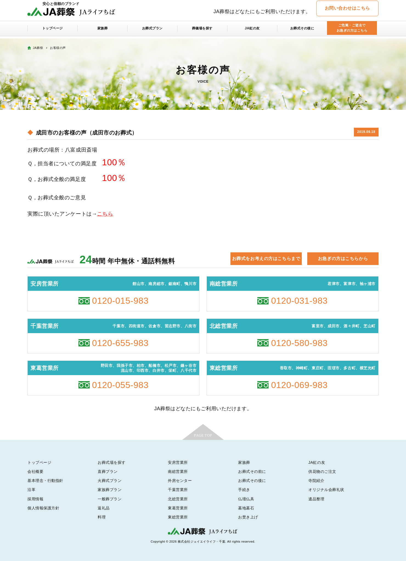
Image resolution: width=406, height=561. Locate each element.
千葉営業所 (178, 489)
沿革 (31, 489)
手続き (244, 489)
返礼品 (104, 508)
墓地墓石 (246, 508)
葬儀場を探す (202, 31)
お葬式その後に (302, 31)
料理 (102, 517)
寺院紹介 (316, 480)
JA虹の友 (252, 31)
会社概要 (35, 471)
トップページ (52, 31)
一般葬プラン (110, 499)
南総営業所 (178, 471)
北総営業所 (178, 499)
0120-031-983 (299, 301)
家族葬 (103, 31)
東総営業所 (178, 517)
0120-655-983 (120, 343)
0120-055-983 (120, 385)
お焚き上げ (248, 517)
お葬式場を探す (112, 462)
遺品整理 (316, 499)
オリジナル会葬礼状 (326, 489)
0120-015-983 (120, 301)
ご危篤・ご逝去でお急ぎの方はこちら (352, 31)
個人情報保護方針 (43, 508)
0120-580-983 (299, 343)
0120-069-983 (299, 385)
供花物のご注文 (322, 471)
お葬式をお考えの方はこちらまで (266, 258)
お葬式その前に (252, 471)
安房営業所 (178, 462)
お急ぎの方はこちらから (343, 258)
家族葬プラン (110, 489)
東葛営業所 (178, 508)
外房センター (180, 480)
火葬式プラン (110, 480)
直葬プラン (108, 471)
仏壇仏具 (246, 499)
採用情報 (35, 499)
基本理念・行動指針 (45, 480)
